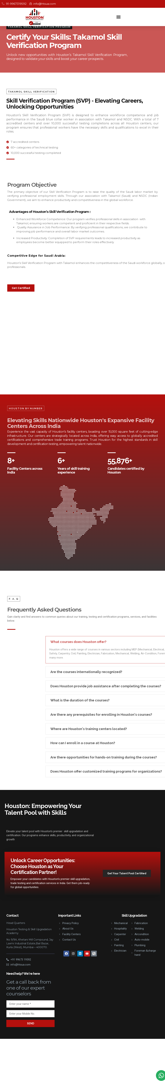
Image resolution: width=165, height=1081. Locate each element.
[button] (118, 16)
